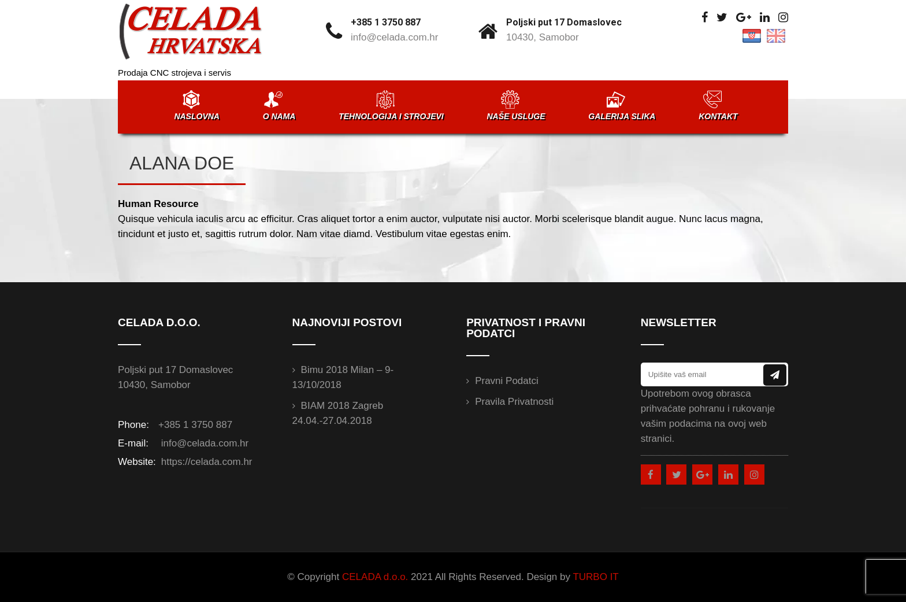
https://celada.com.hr (205, 461)
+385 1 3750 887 (386, 22)
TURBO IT (595, 576)
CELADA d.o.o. (375, 576)
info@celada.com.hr (394, 37)
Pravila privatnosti (514, 401)
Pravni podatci (507, 380)
